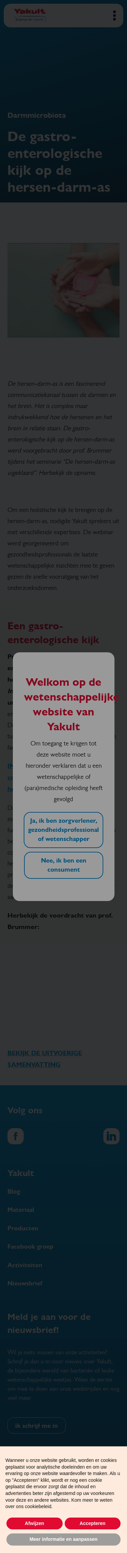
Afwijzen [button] (34, 1523)
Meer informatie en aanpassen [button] (63, 1539)
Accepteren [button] (92, 1523)
